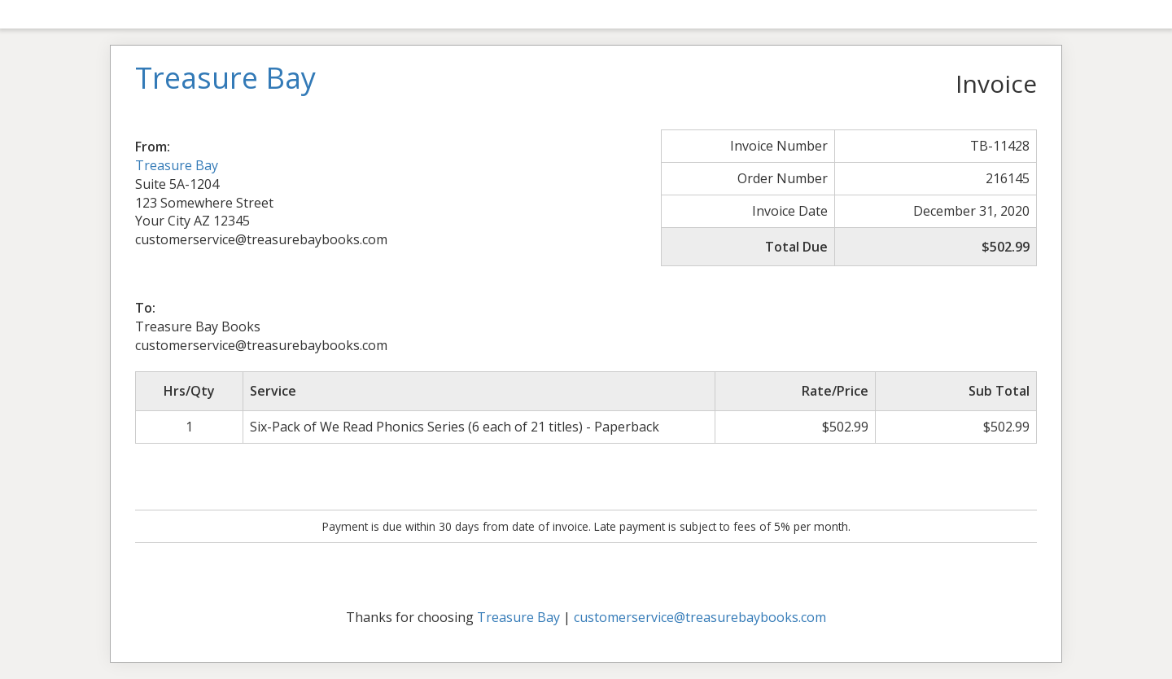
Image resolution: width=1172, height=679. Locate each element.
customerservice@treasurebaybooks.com (700, 617)
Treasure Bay (176, 165)
